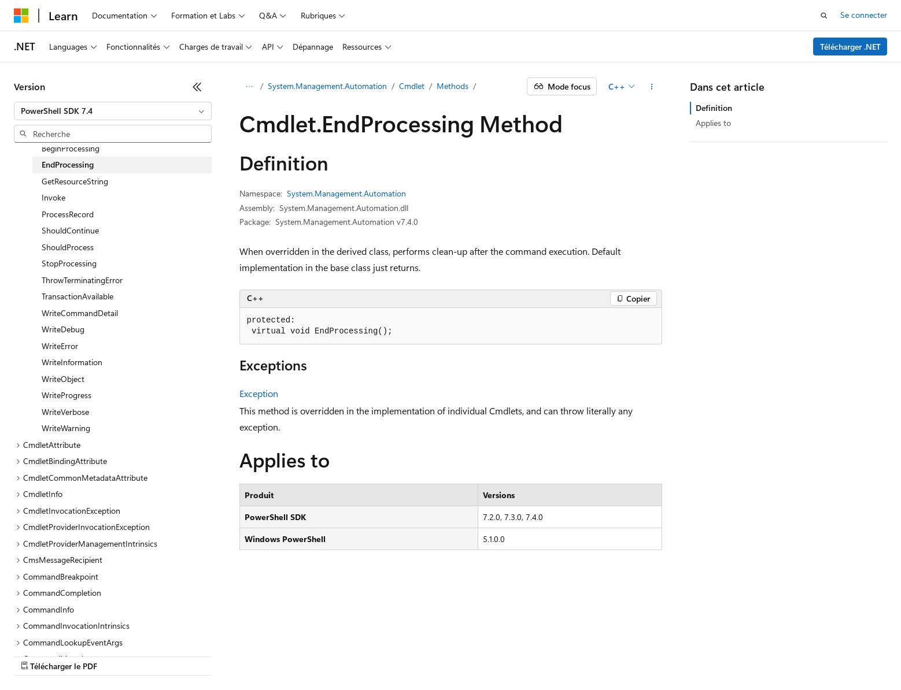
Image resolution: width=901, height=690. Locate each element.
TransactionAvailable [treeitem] (77, 296)
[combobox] (113, 111)
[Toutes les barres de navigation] (249, 86)
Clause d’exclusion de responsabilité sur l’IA (90, 638)
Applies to (713, 122)
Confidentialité (390, 638)
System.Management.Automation (327, 85)
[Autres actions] (651, 86)
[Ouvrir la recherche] (824, 15)
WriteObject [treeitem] (63, 378)
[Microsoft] (21, 15)
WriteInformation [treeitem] (72, 362)
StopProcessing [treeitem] (69, 263)
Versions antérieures (216, 638)
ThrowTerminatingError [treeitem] (82, 279)
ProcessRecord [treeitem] (68, 214)
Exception (258, 393)
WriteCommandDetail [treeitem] (80, 312)
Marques (801, 638)
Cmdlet (411, 85)
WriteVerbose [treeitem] (65, 411)
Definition (714, 107)
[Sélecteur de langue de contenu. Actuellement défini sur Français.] (40, 611)
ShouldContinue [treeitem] (70, 230)
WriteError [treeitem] (60, 345)
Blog (273, 638)
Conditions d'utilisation (666, 638)
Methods (452, 85)
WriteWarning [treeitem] (66, 427)
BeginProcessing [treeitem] (70, 148)
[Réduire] (197, 86)
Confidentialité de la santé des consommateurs (520, 638)
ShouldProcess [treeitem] (68, 247)
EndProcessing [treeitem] (68, 164)
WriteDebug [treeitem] (63, 329)
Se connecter (863, 14)
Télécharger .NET (850, 46)
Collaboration (327, 638)
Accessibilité (742, 638)
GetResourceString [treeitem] (75, 181)
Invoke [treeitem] (53, 197)
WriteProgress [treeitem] (66, 394)
